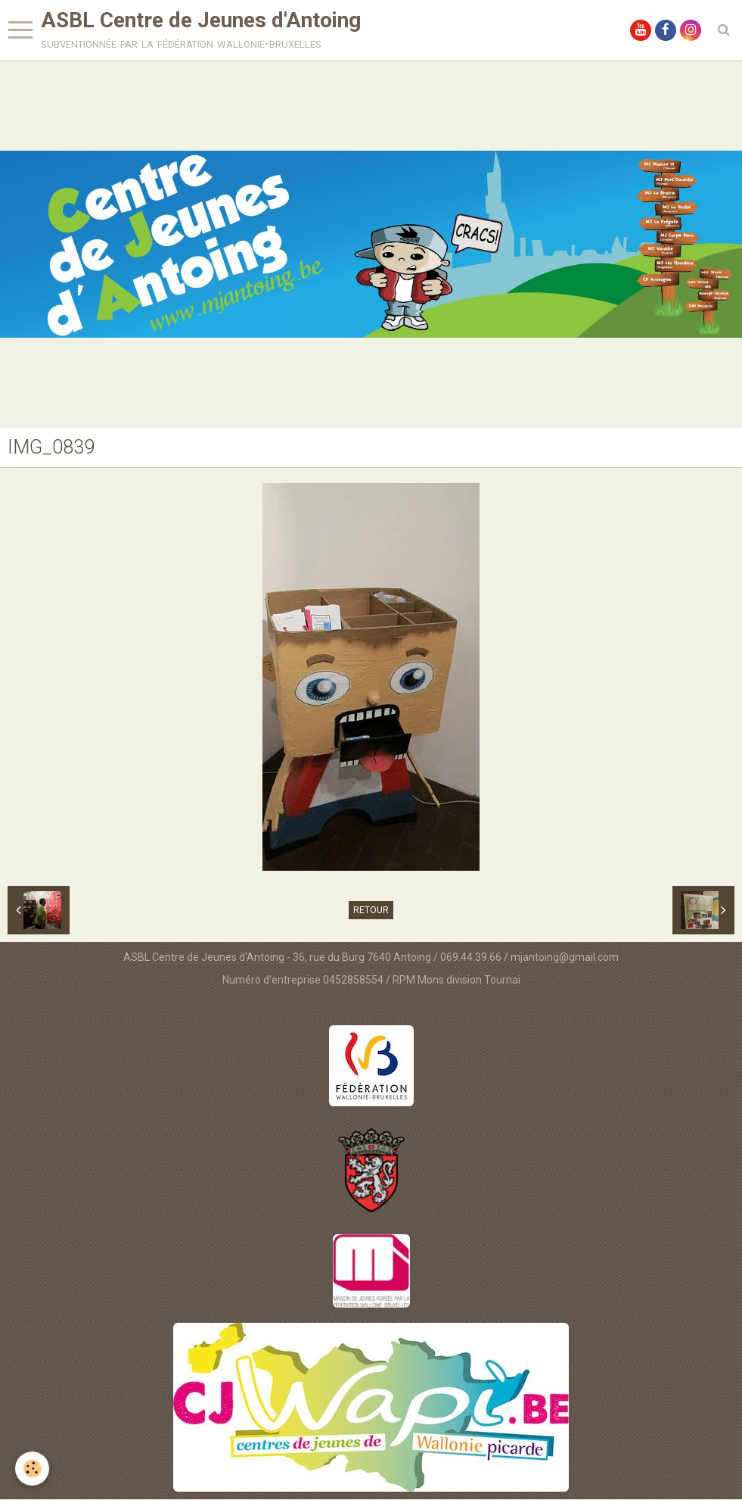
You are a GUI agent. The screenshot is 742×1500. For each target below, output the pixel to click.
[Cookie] (32, 1469)
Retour (371, 911)
